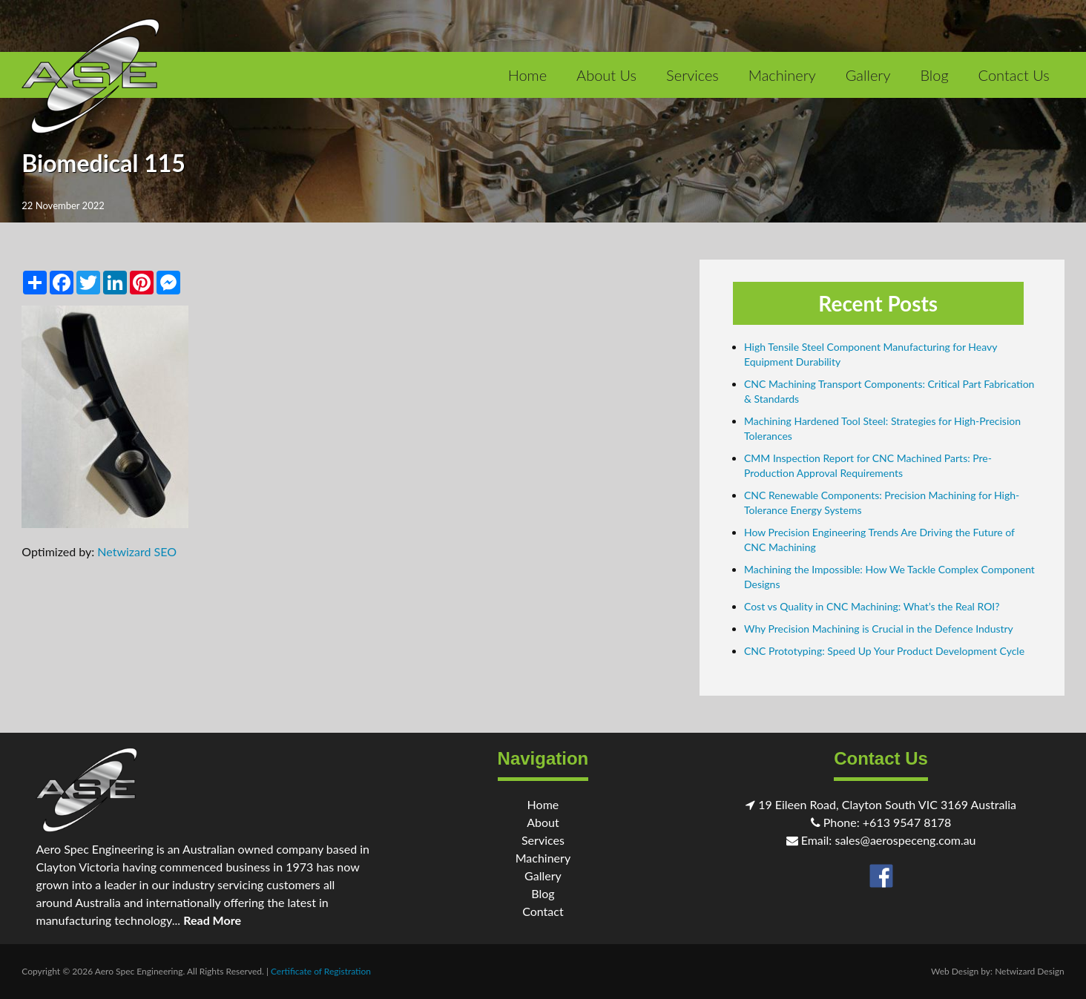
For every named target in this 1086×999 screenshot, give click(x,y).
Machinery (782, 75)
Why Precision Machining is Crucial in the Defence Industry (878, 628)
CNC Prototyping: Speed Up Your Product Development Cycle (884, 650)
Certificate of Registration (321, 971)
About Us (606, 75)
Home (527, 75)
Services (692, 75)
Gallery (868, 75)
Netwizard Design (1029, 971)
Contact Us (1014, 75)
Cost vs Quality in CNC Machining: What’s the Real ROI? (872, 606)
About (543, 822)
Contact (542, 911)
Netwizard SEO (137, 551)
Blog (934, 75)
